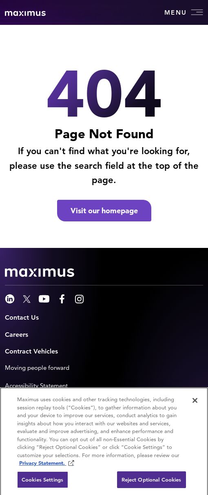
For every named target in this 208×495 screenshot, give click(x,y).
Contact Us (22, 317)
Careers (16, 334)
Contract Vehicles (31, 351)
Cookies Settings (42, 481)
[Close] (195, 402)
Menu (183, 12)
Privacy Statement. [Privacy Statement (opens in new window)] (42, 464)
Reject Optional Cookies (151, 481)
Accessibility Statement (36, 385)
